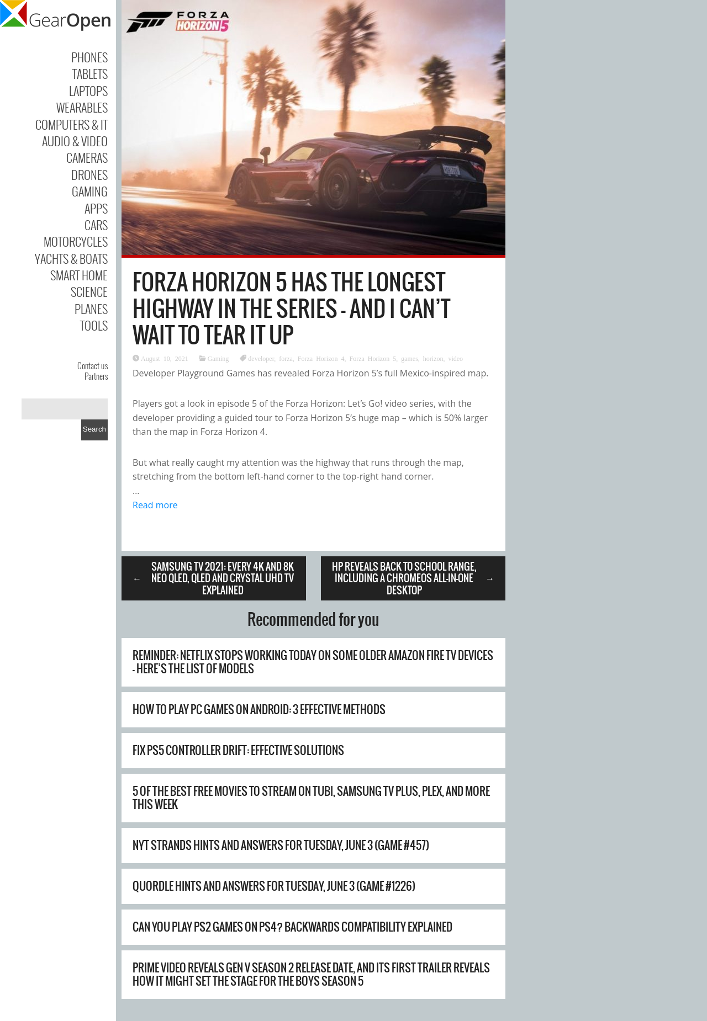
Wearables (82, 107)
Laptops (88, 90)
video (455, 358)
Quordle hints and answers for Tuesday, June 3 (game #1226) (274, 886)
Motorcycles (76, 241)
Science (89, 291)
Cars (96, 224)
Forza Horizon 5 (372, 358)
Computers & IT (71, 124)
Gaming (90, 191)
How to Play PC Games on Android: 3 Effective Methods (259, 709)
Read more (155, 505)
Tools (94, 325)
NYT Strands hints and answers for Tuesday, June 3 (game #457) (281, 845)
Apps (96, 208)
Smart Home (79, 275)
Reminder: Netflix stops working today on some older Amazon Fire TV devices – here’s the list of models (313, 662)
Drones (89, 174)
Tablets (90, 73)
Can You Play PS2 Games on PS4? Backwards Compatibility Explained (292, 926)
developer (261, 358)
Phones (89, 57)
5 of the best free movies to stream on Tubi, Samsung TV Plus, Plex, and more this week (311, 798)
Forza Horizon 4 (321, 358)
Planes (91, 308)
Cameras (87, 157)
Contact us (92, 365)
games (409, 358)
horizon (433, 358)
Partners (96, 376)
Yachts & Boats (71, 258)
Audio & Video (75, 141)
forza (286, 358)
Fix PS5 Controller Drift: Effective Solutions (238, 750)
